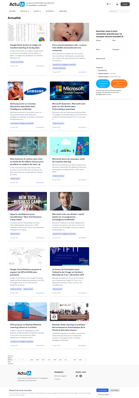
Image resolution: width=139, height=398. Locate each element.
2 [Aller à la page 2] (22, 360)
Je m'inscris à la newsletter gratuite (103, 83)
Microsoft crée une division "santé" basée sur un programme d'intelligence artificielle (68, 217)
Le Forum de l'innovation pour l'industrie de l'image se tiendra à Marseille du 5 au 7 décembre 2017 (68, 272)
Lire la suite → (40, 66)
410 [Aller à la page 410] (60, 360)
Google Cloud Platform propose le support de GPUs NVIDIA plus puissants (25, 272)
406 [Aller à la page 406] (37, 360)
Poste (98, 49)
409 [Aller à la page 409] (54, 360)
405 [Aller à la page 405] (31, 360)
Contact (57, 379)
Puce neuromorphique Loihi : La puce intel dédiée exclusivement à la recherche (69, 48)
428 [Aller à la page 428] (80, 360)
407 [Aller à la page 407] (43, 360)
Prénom (98, 40)
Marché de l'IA (15, 178)
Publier (125, 4)
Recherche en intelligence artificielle (64, 65)
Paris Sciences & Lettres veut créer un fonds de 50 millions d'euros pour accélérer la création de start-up (27, 162)
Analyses (63, 11)
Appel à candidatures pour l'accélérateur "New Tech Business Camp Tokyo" (26, 217)
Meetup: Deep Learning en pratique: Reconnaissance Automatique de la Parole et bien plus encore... (68, 327)
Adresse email (100, 58)
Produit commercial (17, 62)
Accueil (12, 11)
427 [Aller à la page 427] (75, 360)
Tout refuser (115, 390)
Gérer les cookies (103, 394)
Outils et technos (58, 123)
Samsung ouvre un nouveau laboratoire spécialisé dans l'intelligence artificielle (23, 106)
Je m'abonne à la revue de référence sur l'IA (119, 83)
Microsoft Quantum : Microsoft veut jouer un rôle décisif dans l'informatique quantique (68, 106)
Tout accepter (102, 390)
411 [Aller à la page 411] (65, 360)
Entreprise (115, 49)
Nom (113, 40)
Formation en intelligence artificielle (22, 341)
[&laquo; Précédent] (15, 360)
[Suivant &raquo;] (85, 360)
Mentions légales (60, 376)
